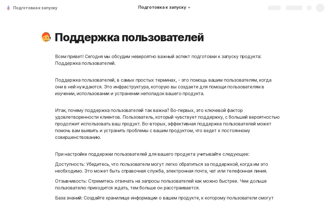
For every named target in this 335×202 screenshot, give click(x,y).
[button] (189, 7)
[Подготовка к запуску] (165, 8)
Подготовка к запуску (35, 7)
